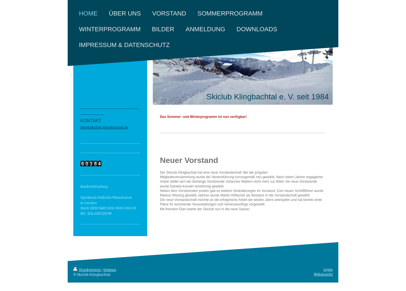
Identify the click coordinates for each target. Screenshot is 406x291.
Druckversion (87, 269)
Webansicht (323, 274)
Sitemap (109, 269)
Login (328, 269)
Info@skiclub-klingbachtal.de (104, 127)
